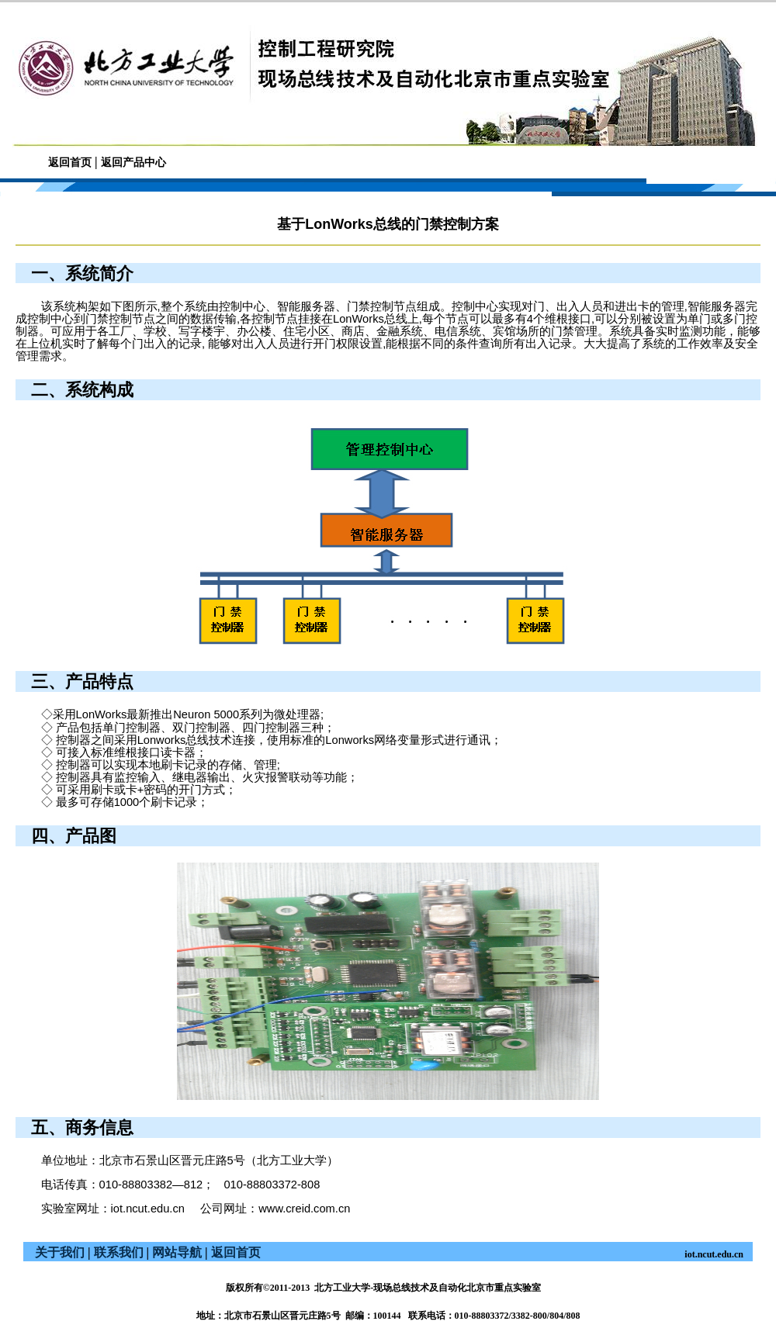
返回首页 (70, 162)
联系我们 (119, 1252)
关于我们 (60, 1252)
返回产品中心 (133, 162)
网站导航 (177, 1252)
